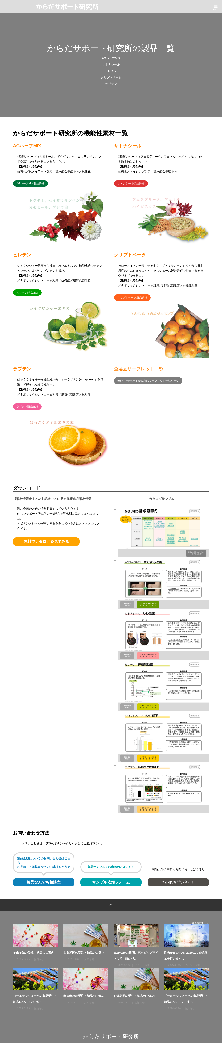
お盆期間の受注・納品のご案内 (83, 952)
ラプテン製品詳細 (27, 406)
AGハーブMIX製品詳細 (30, 183)
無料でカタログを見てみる (46, 541)
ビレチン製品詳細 (27, 292)
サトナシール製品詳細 (131, 183)
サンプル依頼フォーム (111, 882)
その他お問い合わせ (178, 882)
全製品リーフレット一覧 (138, 368)
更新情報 (197, 923)
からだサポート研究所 (111, 1036)
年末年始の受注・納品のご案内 (33, 952)
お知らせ (39, 959)
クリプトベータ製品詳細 (132, 297)
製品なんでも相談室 (44, 882)
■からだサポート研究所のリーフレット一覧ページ (148, 380)
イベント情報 (142, 965)
